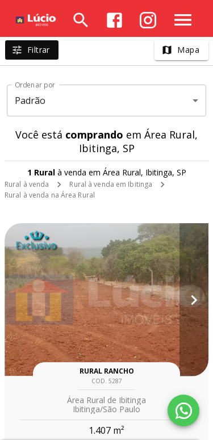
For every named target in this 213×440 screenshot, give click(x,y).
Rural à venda (27, 184)
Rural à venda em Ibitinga (110, 184)
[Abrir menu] (183, 20)
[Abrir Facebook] (114, 20)
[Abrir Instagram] (148, 20)
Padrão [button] (30, 100)
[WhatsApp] (183, 410)
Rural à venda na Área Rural (50, 195)
